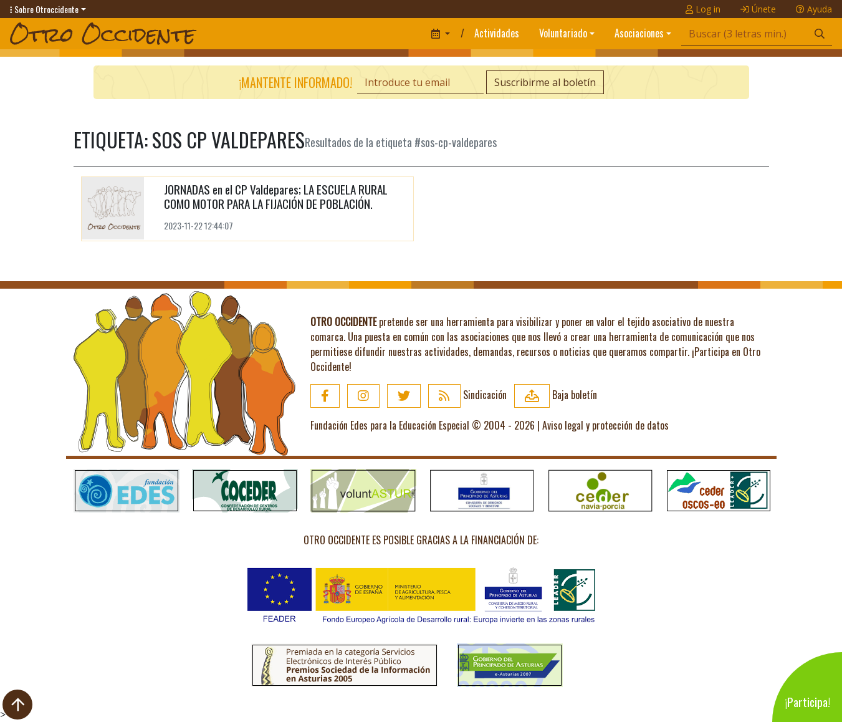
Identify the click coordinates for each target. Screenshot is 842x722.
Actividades (496, 33)
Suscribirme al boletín (545, 82)
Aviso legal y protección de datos (605, 425)
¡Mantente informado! (295, 82)
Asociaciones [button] (639, 33)
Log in (703, 9)
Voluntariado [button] (563, 33)
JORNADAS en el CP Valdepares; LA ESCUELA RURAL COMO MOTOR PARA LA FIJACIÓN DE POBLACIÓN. (276, 196)
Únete (758, 9)
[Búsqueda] (744, 34)
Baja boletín (555, 394)
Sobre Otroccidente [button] (44, 9)
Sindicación (467, 394)
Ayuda (814, 9)
